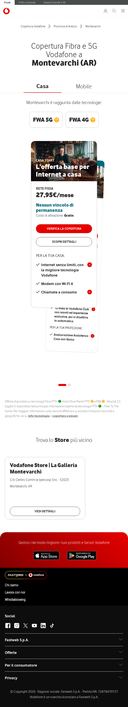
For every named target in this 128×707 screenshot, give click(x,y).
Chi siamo (11, 585)
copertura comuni (65, 416)
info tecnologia (38, 416)
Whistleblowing (15, 600)
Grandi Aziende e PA (55, 2)
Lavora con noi (15, 592)
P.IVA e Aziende (27, 2)
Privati (7, 2)
